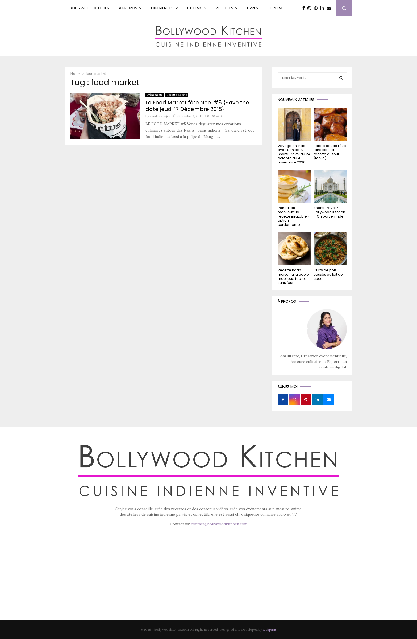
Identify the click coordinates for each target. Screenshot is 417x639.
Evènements (155, 94)
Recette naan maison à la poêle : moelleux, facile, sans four (294, 276)
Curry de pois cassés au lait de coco (328, 274)
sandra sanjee (160, 116)
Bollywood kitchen (89, 8)
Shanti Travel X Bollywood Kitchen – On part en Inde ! (329, 212)
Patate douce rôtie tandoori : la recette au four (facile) (330, 152)
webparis (270, 630)
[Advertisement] (208, 581)
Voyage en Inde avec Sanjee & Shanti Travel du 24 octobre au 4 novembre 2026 (294, 154)
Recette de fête (177, 94)
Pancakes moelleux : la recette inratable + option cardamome (294, 216)
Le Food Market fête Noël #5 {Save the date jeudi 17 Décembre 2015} (197, 106)
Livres (252, 8)
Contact (277, 8)
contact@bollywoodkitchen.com (219, 524)
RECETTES (224, 8)
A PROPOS (128, 8)
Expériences (162, 8)
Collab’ (194, 8)
